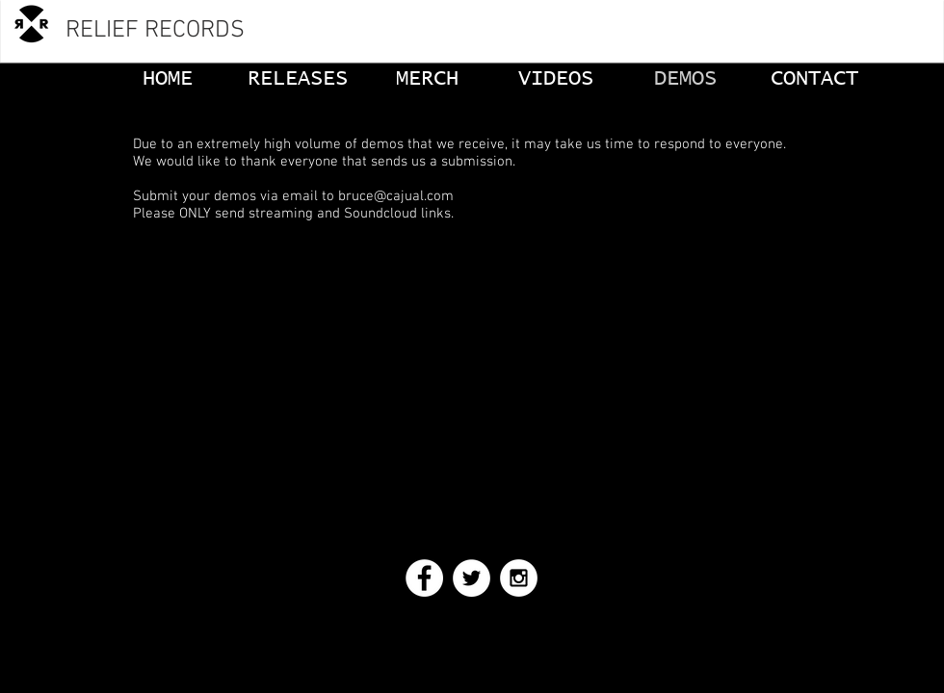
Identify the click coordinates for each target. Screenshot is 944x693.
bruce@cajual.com (396, 196)
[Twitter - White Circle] (471, 578)
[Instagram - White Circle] (519, 578)
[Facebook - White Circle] (424, 578)
